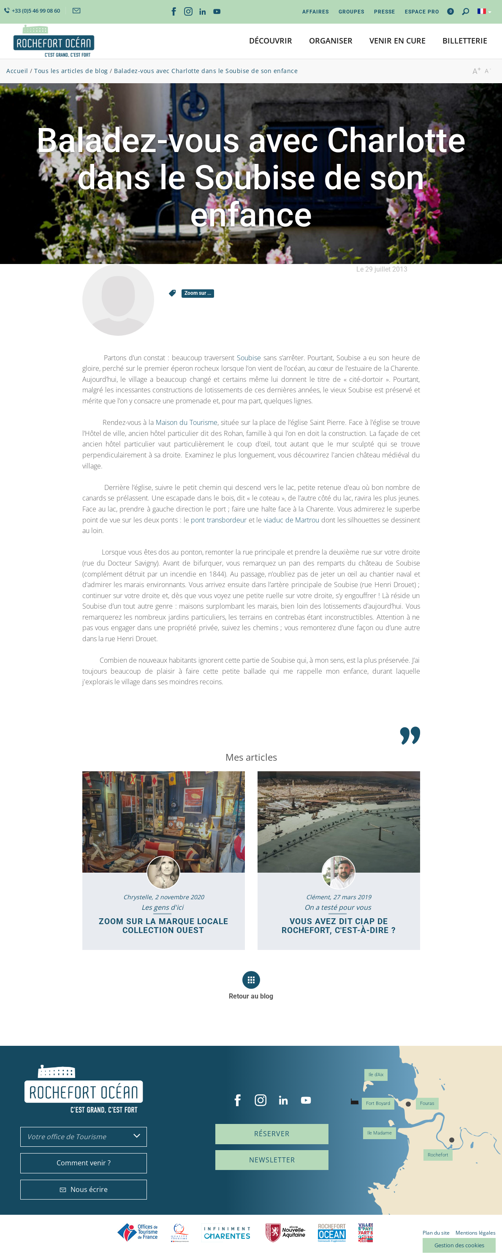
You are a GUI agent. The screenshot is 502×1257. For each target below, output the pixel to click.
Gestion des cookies (459, 1245)
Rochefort (438, 1155)
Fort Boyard (378, 1103)
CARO (332, 1232)
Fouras (427, 1103)
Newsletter (272, 1159)
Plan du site (436, 1232)
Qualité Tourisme (180, 1232)
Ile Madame (379, 1133)
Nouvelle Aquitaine (285, 1232)
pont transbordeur (219, 520)
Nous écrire (84, 1189)
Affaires (315, 12)
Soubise (249, 357)
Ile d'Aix (376, 1074)
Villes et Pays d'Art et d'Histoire (365, 1232)
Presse (384, 12)
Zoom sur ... (198, 293)
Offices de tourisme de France (137, 1232)
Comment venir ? (84, 1162)
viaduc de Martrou (291, 520)
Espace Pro (422, 12)
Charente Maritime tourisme (227, 1232)
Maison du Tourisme (186, 422)
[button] (271, 41)
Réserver (272, 1133)
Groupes (351, 12)
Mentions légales (476, 1232)
